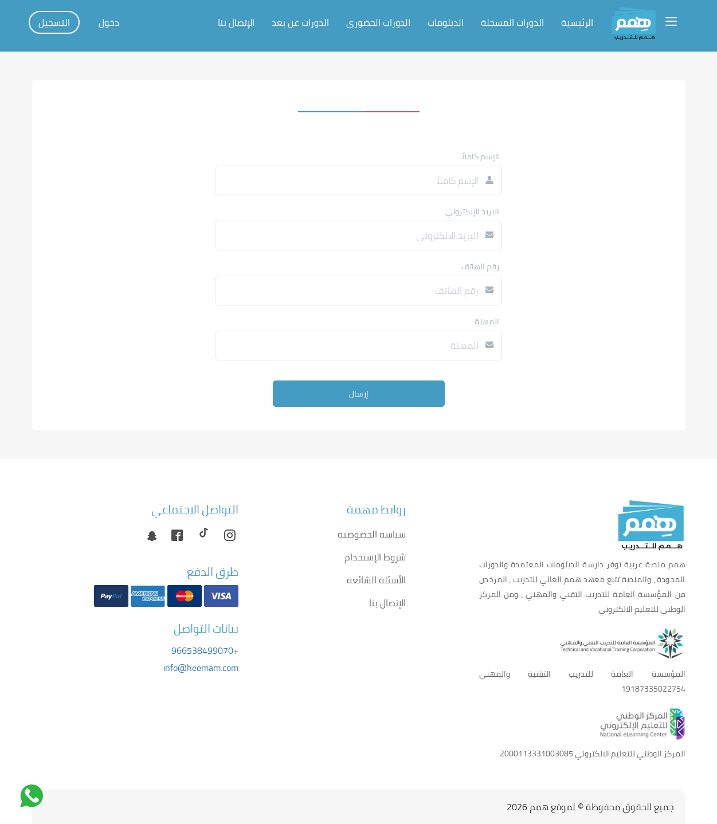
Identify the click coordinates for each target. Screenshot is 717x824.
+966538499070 (204, 650)
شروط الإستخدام (375, 557)
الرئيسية (577, 22)
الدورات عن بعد (300, 22)
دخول (109, 22)
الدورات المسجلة (512, 22)
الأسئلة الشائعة (376, 579)
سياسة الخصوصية (372, 534)
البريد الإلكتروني (472, 211)
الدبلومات (446, 22)
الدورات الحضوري (378, 22)
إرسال (359, 393)
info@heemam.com (200, 667)
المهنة (487, 321)
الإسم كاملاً (480, 156)
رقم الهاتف (480, 266)
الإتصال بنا (236, 22)
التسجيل (54, 22)
